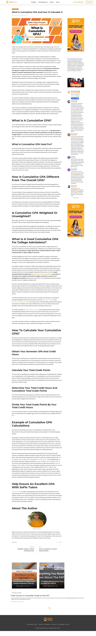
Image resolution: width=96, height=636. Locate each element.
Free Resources (43, 2)
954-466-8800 (78, 2)
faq (57, 624)
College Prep (15, 9)
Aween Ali (73, 156)
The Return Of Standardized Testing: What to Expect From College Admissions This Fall (24, 581)
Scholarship (47, 624)
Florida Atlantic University (31, 309)
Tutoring (33, 2)
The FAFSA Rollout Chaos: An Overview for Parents (51, 582)
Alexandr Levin (74, 185)
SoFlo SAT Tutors (16, 491)
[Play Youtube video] (75, 82)
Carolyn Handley (19, 585)
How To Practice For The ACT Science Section (48, 549)
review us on (75, 98)
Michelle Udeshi (74, 133)
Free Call (89, 2)
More (57, 2)
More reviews (75, 197)
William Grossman (37, 39)
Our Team (53, 624)
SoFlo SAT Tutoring (75, 91)
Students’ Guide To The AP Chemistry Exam (26, 549)
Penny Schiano (74, 168)
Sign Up (67, 624)
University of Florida (48, 299)
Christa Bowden (74, 100)
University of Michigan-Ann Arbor (20, 301)
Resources (62, 624)
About (52, 2)
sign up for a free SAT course (17, 601)
